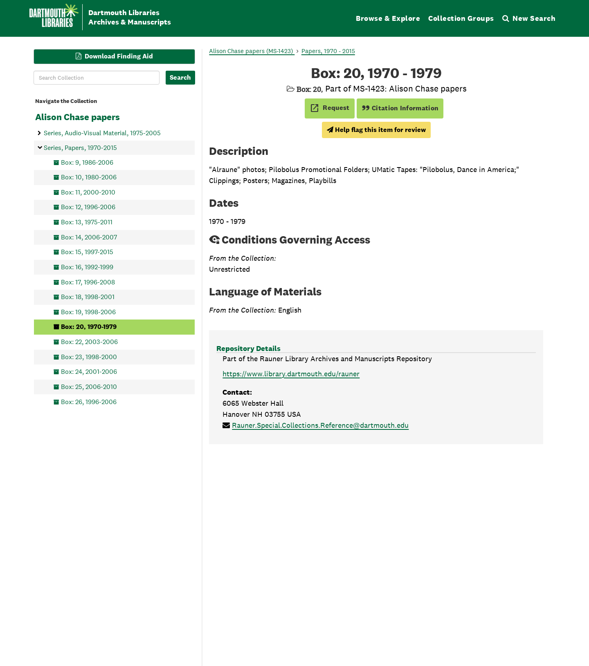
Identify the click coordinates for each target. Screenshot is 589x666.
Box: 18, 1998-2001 (88, 297)
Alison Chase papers (77, 117)
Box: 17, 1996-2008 (88, 281)
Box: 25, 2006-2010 (89, 386)
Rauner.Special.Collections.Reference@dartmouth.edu (320, 425)
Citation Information (400, 108)
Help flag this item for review (376, 129)
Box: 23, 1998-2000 (89, 356)
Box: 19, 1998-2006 (88, 311)
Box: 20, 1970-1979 (89, 326)
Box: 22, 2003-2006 (89, 341)
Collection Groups (461, 18)
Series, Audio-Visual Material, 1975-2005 (102, 133)
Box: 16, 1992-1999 (87, 266)
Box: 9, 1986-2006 (87, 162)
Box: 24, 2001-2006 (89, 371)
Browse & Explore (388, 18)
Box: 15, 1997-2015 (87, 252)
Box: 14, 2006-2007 (89, 236)
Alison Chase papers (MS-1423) (251, 51)
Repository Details (248, 348)
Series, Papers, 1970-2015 (80, 147)
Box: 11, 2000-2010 (88, 192)
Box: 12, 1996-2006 (88, 207)
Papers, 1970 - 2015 (328, 51)
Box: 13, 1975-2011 (86, 222)
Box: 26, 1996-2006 (89, 401)
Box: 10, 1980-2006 (89, 177)
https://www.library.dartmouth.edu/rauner (291, 373)
